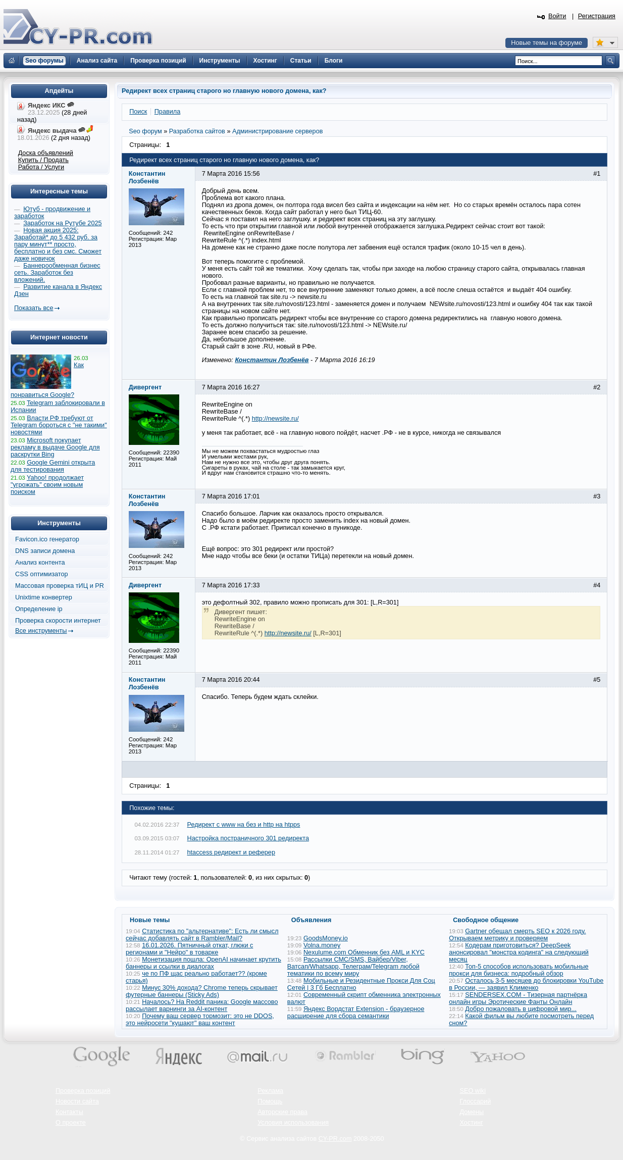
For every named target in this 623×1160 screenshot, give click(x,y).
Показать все (33, 308)
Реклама (270, 1090)
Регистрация (596, 16)
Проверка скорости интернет (58, 620)
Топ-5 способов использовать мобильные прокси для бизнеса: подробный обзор (519, 970)
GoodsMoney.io (325, 938)
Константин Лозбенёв (271, 360)
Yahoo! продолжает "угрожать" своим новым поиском (47, 484)
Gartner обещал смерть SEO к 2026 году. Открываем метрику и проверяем (517, 935)
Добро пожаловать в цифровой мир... (521, 1009)
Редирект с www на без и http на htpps (243, 824)
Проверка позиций (83, 1090)
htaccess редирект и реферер (231, 852)
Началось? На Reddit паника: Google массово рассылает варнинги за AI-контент (202, 1005)
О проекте (71, 1122)
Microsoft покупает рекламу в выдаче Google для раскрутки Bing (55, 447)
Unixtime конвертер (43, 597)
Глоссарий (475, 1101)
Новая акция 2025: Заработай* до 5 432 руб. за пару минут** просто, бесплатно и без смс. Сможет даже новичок (57, 244)
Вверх (562, 1125)
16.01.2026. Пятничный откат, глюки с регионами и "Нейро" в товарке (189, 949)
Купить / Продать (43, 160)
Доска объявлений (45, 153)
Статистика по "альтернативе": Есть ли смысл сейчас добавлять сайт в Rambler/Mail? (202, 935)
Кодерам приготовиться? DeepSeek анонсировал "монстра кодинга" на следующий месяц (519, 952)
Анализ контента (40, 562)
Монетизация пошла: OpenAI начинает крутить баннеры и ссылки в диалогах (203, 963)
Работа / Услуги (41, 167)
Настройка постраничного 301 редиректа (248, 838)
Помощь (269, 1101)
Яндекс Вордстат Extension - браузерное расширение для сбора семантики (356, 1012)
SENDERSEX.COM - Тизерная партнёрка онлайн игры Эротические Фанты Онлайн (518, 998)
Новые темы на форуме (546, 42)
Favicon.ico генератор (47, 539)
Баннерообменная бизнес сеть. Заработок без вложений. (57, 272)
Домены (472, 1112)
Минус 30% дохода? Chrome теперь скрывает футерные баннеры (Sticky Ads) (202, 991)
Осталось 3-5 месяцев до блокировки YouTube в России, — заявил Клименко (526, 984)
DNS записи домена (45, 550)
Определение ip (39, 609)
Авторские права (282, 1112)
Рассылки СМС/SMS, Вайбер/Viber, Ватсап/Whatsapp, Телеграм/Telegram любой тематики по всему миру (353, 966)
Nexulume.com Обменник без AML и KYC (364, 952)
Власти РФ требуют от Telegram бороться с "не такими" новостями (59, 425)
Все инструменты (41, 630)
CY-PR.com (335, 1138)
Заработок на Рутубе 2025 (62, 223)
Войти (557, 16)
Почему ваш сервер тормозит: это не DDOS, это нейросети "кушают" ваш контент (200, 1020)
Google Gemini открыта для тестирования (53, 466)
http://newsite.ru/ (275, 418)
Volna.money (321, 945)
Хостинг (471, 1122)
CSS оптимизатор (41, 574)
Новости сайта (77, 1101)
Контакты (69, 1112)
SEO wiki (473, 1090)
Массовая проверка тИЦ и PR (59, 585)
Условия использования (293, 1122)
